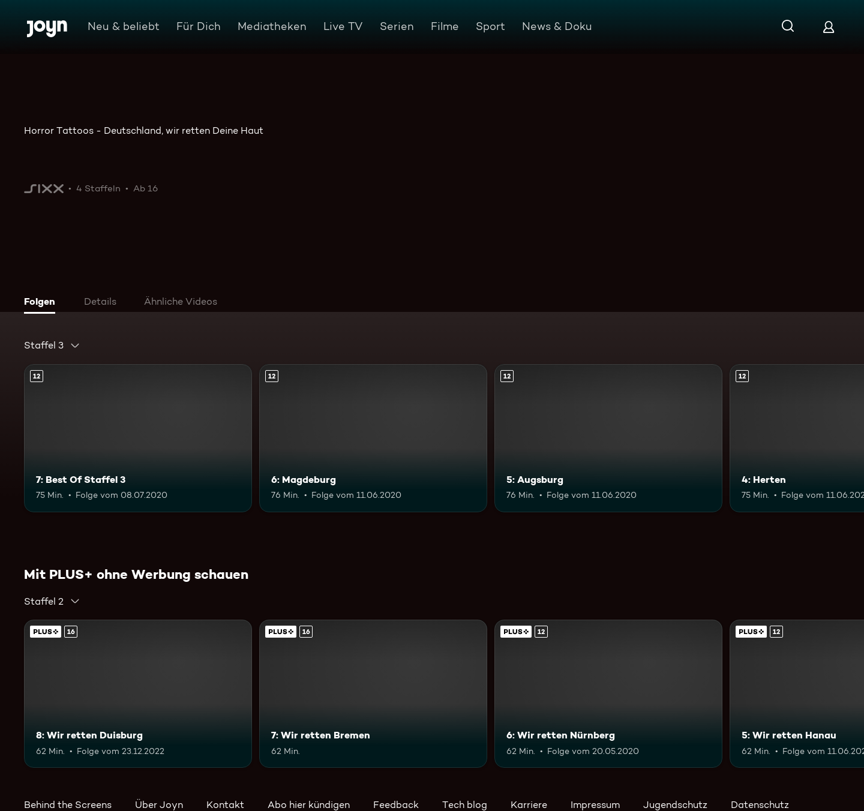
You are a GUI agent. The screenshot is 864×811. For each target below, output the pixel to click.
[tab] (43, 303)
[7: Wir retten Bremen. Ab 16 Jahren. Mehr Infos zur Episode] (373, 694)
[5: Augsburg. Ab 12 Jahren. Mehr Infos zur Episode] (608, 438)
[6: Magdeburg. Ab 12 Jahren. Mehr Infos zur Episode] (373, 438)
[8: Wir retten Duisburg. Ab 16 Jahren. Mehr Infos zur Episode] (138, 694)
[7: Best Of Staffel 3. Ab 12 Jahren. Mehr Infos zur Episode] (138, 438)
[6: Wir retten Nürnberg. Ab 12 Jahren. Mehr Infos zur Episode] (608, 694)
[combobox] (52, 345)
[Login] (828, 26)
